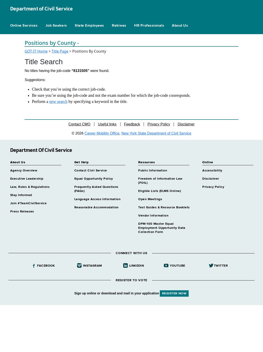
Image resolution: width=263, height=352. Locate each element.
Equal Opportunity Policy (93, 178)
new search (58, 101)
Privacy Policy (159, 124)
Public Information (152, 170)
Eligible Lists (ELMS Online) (159, 191)
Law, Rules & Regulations (30, 187)
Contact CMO (79, 124)
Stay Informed (21, 195)
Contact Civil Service (90, 170)
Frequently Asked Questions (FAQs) (96, 189)
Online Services (24, 26)
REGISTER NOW (174, 293)
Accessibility (212, 170)
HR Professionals (149, 26)
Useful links (107, 124)
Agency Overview (23, 170)
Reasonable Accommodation (96, 207)
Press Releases (22, 211)
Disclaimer (186, 124)
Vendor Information (153, 215)
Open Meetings (150, 199)
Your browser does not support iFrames (131, 328)
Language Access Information (97, 199)
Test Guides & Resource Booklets (164, 207)
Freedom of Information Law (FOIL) (160, 180)
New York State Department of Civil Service (156, 133)
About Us (180, 26)
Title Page (60, 51)
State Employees (89, 26)
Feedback (132, 124)
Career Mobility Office (102, 133)
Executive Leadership (26, 178)
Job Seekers (56, 26)
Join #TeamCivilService (28, 203)
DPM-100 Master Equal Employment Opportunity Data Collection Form (161, 228)
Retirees (119, 26)
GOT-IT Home (36, 51)
